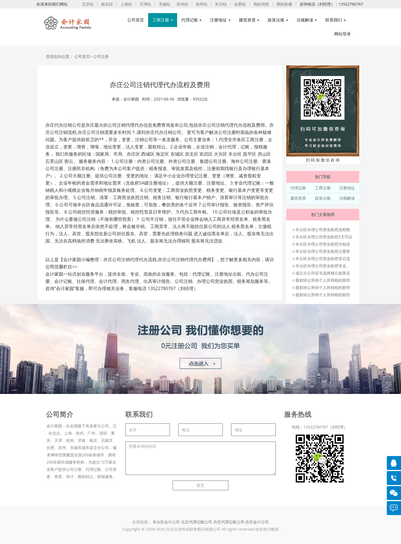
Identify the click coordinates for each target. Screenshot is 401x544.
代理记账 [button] (191, 20)
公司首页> (83, 56)
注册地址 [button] (220, 20)
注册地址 (347, 187)
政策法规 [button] (278, 20)
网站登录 (342, 33)
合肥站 (240, 4)
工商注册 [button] (162, 20)
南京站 (107, 4)
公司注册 (101, 56)
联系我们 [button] (335, 20)
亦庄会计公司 (257, 522)
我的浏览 (261, 4)
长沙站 (221, 4)
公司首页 (135, 20)
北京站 (88, 4)
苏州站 (182, 4)
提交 (200, 485)
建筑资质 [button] (249, 20)
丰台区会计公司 (166, 522)
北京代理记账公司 (196, 522)
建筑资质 (298, 198)
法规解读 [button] (307, 20)
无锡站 (164, 4)
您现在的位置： (59, 56)
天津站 (145, 4)
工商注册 (323, 187)
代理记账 (298, 187)
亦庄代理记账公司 (229, 522)
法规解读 (347, 198)
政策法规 (323, 198)
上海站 (126, 4)
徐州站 (201, 4)
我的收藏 (284, 4)
